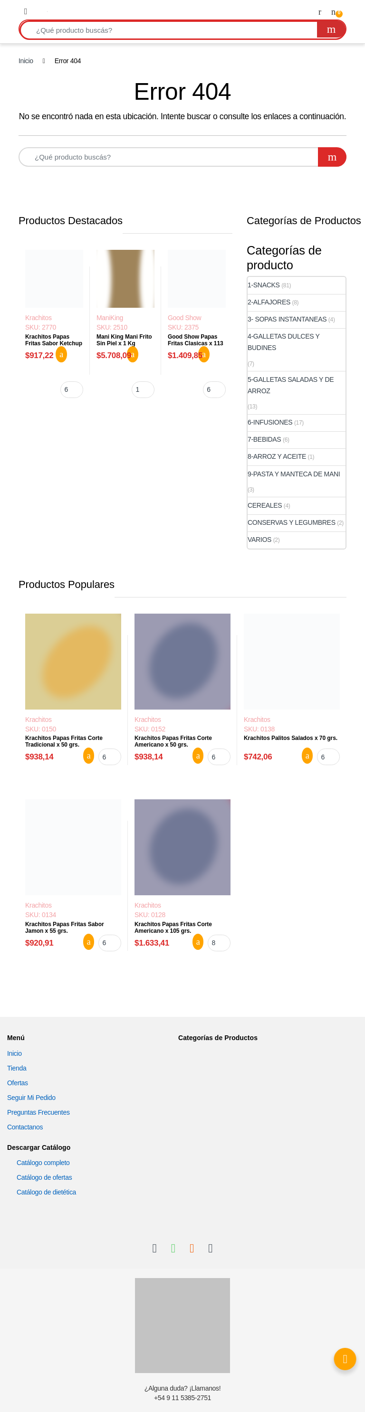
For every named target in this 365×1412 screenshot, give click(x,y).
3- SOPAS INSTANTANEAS (287, 319)
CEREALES (265, 505)
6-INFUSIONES (270, 422)
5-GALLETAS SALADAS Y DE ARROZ (291, 385)
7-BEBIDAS (264, 439)
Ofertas (17, 1083)
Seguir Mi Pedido (31, 1097)
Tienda (16, 1068)
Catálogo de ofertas (44, 1177)
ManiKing (109, 318)
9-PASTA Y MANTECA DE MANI (294, 474)
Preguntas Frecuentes (38, 1112)
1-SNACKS (264, 285)
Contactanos (25, 1127)
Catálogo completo (43, 1162)
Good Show (184, 318)
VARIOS (259, 539)
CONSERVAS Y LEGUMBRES (292, 522)
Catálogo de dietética (46, 1192)
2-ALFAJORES (269, 302)
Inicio (26, 61)
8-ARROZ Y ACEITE (277, 456)
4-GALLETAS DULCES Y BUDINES (283, 341)
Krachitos (38, 318)
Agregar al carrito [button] (61, 354)
